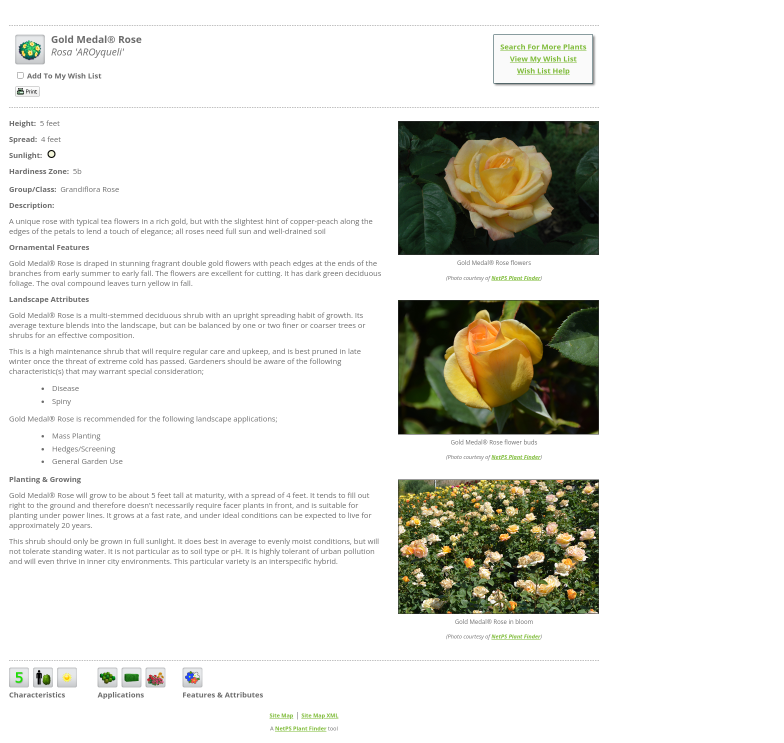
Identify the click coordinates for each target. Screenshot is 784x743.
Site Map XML (320, 715)
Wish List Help (543, 71)
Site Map (282, 715)
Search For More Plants (543, 47)
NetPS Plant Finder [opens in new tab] (300, 728)
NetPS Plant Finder (516, 278)
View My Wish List (543, 59)
